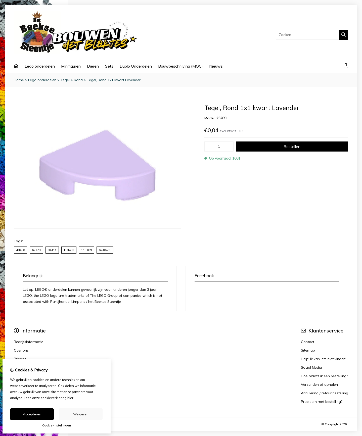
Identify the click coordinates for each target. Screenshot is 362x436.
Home (19, 80)
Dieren (93, 66)
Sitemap (308, 350)
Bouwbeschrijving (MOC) (180, 66)
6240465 (105, 250)
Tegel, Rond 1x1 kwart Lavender (114, 80)
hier (70, 398)
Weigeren (80, 414)
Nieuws (216, 66)
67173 (36, 250)
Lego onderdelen (40, 66)
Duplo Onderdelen (136, 66)
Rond (78, 80)
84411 (52, 250)
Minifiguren (71, 66)
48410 (20, 250)
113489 (86, 250)
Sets (109, 66)
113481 (69, 250)
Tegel (65, 80)
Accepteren (32, 414)
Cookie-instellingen (56, 425)
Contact (307, 342)
